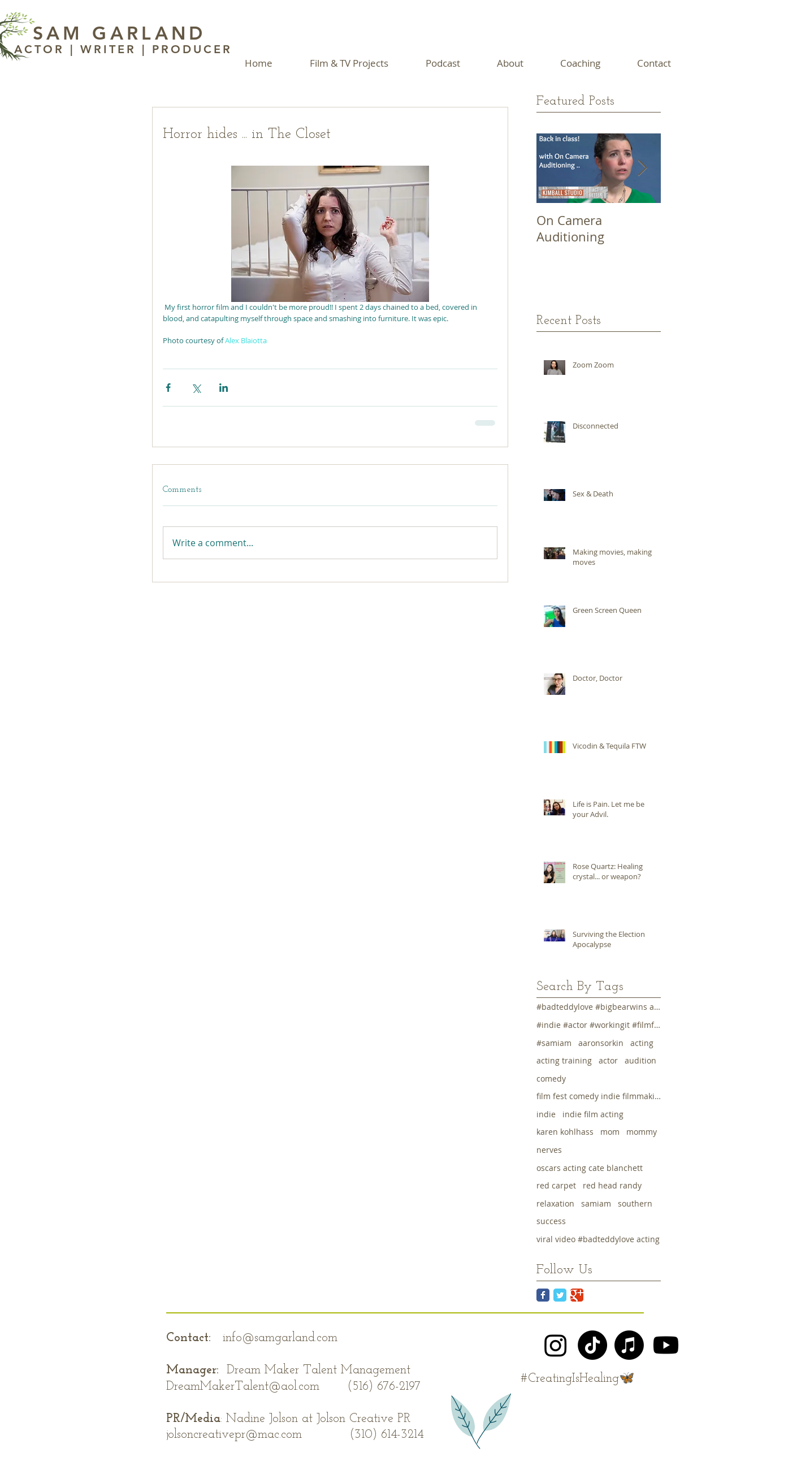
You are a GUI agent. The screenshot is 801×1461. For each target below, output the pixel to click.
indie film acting (593, 1114)
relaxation (555, 1203)
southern (635, 1203)
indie (546, 1114)
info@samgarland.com (280, 1338)
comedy (551, 1078)
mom (610, 1131)
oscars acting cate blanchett (589, 1167)
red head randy (612, 1185)
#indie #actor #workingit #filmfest (598, 1024)
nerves (549, 1149)
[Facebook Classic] (542, 1295)
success (551, 1221)
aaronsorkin (601, 1043)
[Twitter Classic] (559, 1295)
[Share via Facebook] (168, 387)
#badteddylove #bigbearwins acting (598, 1006)
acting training (564, 1060)
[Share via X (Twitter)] (195, 387)
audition (640, 1060)
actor (608, 1060)
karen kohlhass (565, 1131)
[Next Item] (643, 168)
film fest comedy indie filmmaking (598, 1096)
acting (641, 1043)
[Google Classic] (576, 1295)
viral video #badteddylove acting (598, 1239)
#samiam (553, 1043)
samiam (596, 1203)
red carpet (556, 1185)
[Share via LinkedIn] (223, 387)
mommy (641, 1131)
